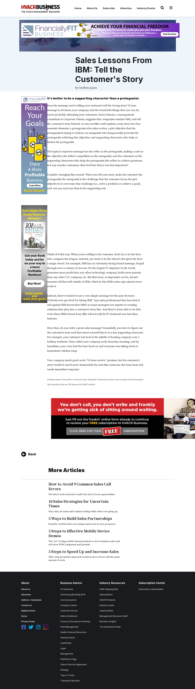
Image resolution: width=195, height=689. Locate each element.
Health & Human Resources (73, 632)
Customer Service (69, 610)
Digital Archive (28, 610)
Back (32, 454)
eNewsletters (106, 594)
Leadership (65, 643)
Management (66, 653)
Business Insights (108, 621)
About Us (92, 8)
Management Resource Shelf (114, 616)
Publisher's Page (68, 659)
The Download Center (110, 627)
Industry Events (146, 8)
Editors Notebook (68, 616)
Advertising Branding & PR (72, 594)
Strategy (64, 670)
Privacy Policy (28, 621)
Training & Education (70, 680)
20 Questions (66, 589)
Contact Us (26, 605)
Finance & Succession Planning (75, 621)
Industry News (106, 610)
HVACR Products (107, 600)
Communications (68, 600)
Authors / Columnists (31, 600)
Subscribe (109, 8)
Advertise (126, 8)
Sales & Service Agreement (73, 664)
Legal (63, 648)
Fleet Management (69, 627)
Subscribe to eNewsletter (151, 589)
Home (78, 8)
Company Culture (68, 605)
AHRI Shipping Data (109, 589)
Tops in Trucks (67, 675)
